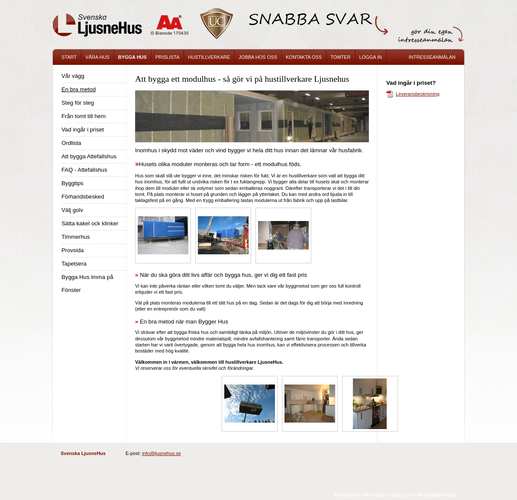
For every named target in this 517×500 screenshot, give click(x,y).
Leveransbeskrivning (417, 93)
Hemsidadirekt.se (436, 494)
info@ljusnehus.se (161, 453)
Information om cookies (361, 494)
